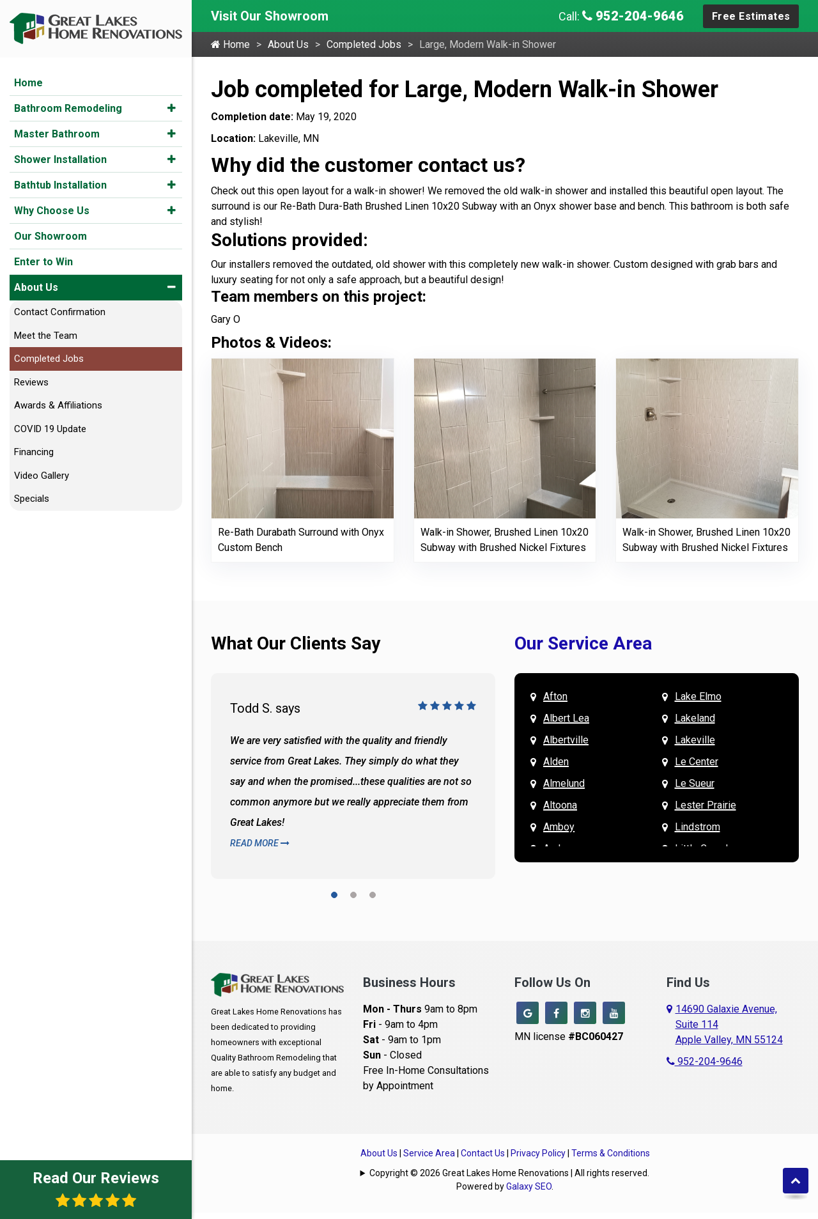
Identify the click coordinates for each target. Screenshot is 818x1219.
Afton (555, 696)
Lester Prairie (705, 805)
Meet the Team (45, 335)
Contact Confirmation (59, 312)
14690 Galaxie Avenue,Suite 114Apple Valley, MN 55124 (729, 1024)
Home (28, 83)
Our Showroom (50, 236)
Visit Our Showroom (269, 16)
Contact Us (483, 1153)
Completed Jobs (49, 358)
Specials (31, 498)
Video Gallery (41, 475)
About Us (36, 287)
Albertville (566, 740)
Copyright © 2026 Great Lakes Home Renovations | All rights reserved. (509, 1173)
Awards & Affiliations (58, 405)
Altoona (560, 805)
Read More (259, 843)
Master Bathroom (57, 134)
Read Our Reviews (96, 1188)
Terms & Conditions (610, 1153)
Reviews (31, 382)
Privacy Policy (538, 1153)
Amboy (559, 827)
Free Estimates (751, 16)
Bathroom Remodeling (68, 108)
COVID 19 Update (50, 429)
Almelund (564, 783)
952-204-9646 (633, 16)
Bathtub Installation (60, 185)
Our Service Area (583, 643)
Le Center (696, 762)
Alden (556, 762)
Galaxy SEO (529, 1186)
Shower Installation (60, 159)
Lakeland (695, 718)
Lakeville (695, 740)
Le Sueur (694, 783)
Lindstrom (697, 827)
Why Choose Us (51, 211)
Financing (34, 452)
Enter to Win (43, 262)
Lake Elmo (698, 696)
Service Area (429, 1153)
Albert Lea (566, 718)
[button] (171, 108)
